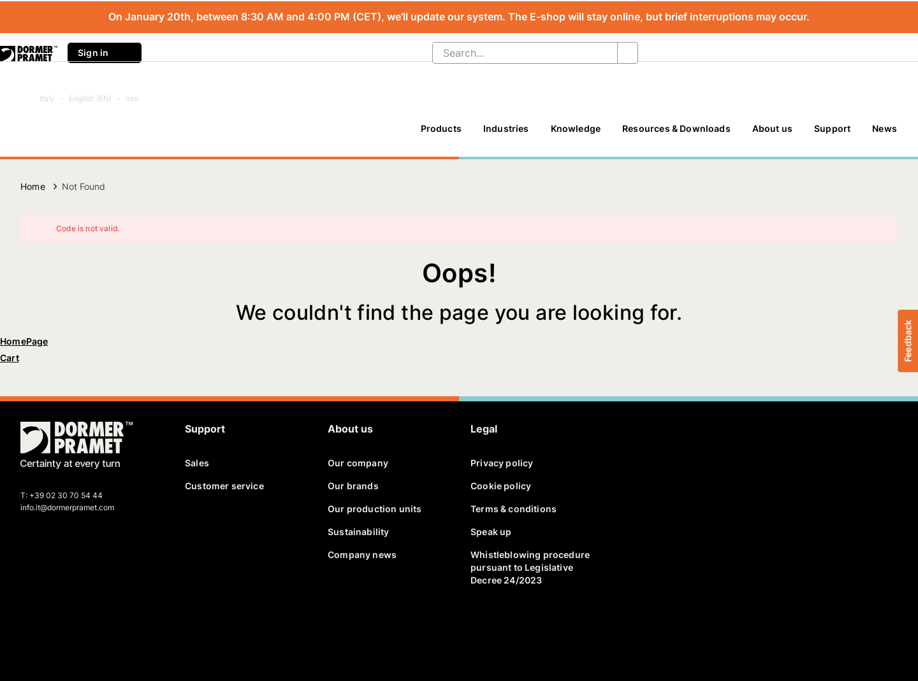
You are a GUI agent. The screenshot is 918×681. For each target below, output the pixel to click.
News (884, 128)
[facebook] (31, 628)
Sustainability (358, 531)
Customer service (224, 485)
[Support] (832, 134)
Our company (358, 462)
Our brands (353, 485)
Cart (9, 357)
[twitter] (53, 628)
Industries (506, 128)
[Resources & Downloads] (676, 134)
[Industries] (506, 134)
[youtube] (97, 628)
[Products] (441, 134)
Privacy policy (501, 462)
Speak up (490, 531)
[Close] (879, 228)
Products (441, 128)
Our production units (374, 508)
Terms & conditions (513, 508)
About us (772, 128)
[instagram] (119, 628)
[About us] (772, 134)
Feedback (907, 340)
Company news (362, 554)
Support (832, 128)
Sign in (104, 53)
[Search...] (515, 53)
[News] (884, 134)
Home (32, 186)
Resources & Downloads (676, 128)
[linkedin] (75, 628)
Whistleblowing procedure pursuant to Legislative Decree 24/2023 (530, 567)
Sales (197, 462)
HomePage (24, 341)
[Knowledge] (576, 134)
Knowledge (576, 128)
